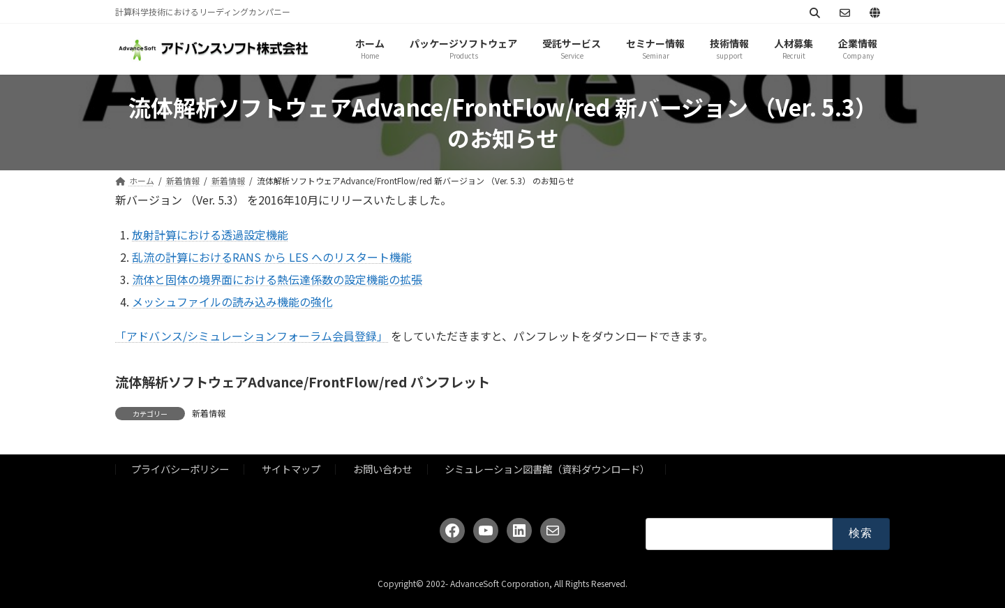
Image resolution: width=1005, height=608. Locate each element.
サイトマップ (291, 469)
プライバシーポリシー (180, 469)
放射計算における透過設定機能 (210, 234)
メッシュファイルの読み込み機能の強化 (232, 301)
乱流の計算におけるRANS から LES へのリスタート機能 (272, 257)
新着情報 (208, 413)
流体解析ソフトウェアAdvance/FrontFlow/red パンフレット (302, 382)
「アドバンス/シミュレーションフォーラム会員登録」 (251, 335)
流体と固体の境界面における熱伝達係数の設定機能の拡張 (277, 279)
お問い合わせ (382, 469)
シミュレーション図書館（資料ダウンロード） (547, 469)
